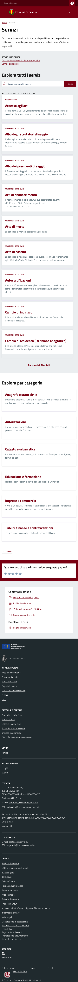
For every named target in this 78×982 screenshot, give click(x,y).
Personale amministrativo (13, 690)
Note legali (7, 917)
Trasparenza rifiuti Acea (12, 885)
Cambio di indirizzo (10, 63)
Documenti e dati (9, 677)
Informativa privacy (11, 912)
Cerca (70, 84)
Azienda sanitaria (10, 890)
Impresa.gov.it (8, 872)
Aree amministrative (11, 672)
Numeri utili (7, 826)
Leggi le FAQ (7, 929)
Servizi (33, 968)
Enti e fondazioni (9, 681)
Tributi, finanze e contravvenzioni (17, 737)
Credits (51, 968)
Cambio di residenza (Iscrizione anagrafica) (21, 60)
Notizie (5, 752)
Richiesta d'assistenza (12, 939)
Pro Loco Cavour (9, 903)
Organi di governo (10, 686)
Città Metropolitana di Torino (15, 868)
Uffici (4, 699)
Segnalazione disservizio (13, 932)
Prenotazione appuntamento (15, 935)
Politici (5, 695)
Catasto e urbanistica (11, 724)
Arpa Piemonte (9, 894)
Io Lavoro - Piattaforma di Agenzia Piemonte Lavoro (26, 908)
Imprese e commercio (11, 733)
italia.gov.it (6, 876)
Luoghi (5, 768)
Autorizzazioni (11, 100)
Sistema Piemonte (10, 899)
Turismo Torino (8, 881)
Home (4, 22)
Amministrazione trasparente (15, 925)
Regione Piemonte (10, 3)
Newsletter (7, 957)
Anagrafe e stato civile (14, 128)
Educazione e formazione (13, 728)
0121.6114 (15, 798)
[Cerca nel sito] (69, 12)
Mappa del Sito (20, 971)
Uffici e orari (7, 821)
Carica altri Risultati (39, 365)
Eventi (5, 772)
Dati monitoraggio (10, 968)
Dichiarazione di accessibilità (15, 921)
